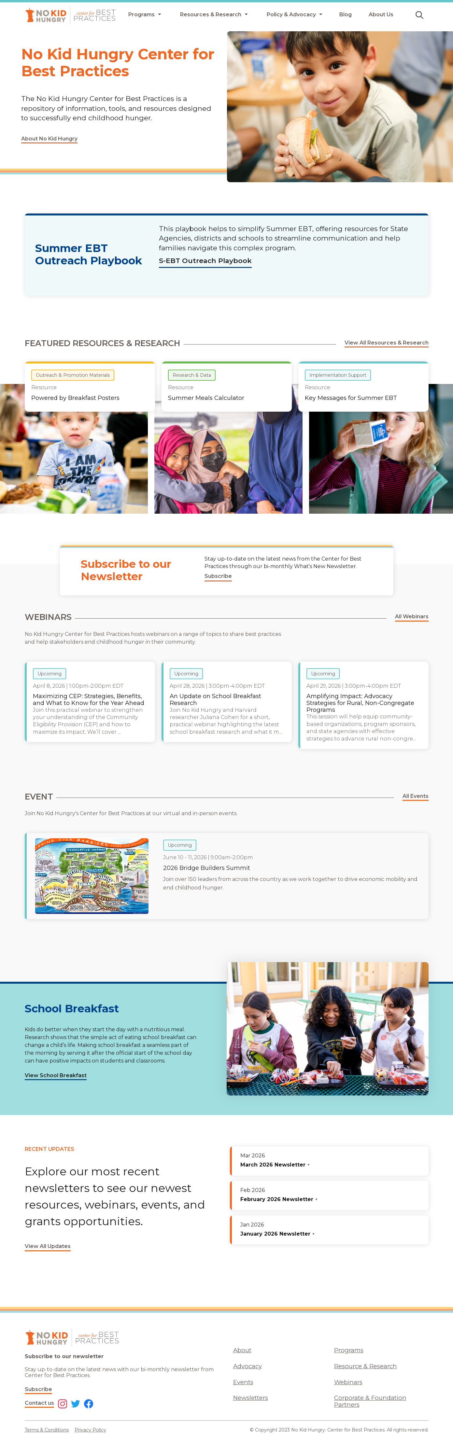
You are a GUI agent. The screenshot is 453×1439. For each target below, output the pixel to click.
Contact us (39, 1403)
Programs (348, 1350)
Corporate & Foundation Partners (370, 1401)
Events (243, 1382)
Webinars (348, 1382)
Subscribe (38, 1389)
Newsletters (250, 1398)
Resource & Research (365, 1366)
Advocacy (247, 1366)
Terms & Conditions (47, 1429)
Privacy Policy (90, 1429)
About (242, 1350)
